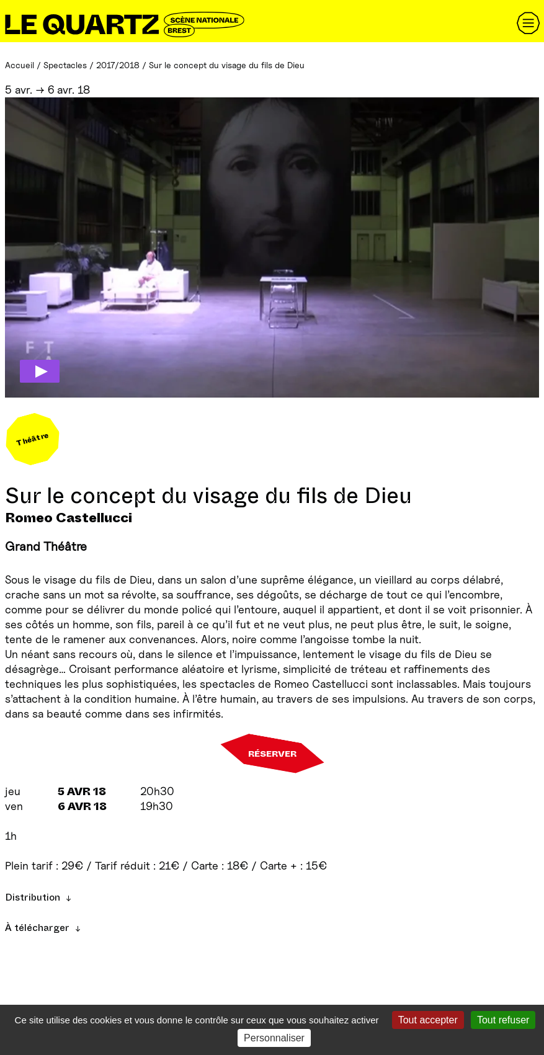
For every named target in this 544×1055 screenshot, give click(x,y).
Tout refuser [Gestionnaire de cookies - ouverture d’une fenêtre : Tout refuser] (503, 1020)
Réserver (272, 753)
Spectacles (65, 65)
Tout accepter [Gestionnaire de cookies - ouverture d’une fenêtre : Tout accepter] (428, 1020)
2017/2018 (118, 65)
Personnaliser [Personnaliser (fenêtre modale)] (274, 1038)
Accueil (19, 65)
